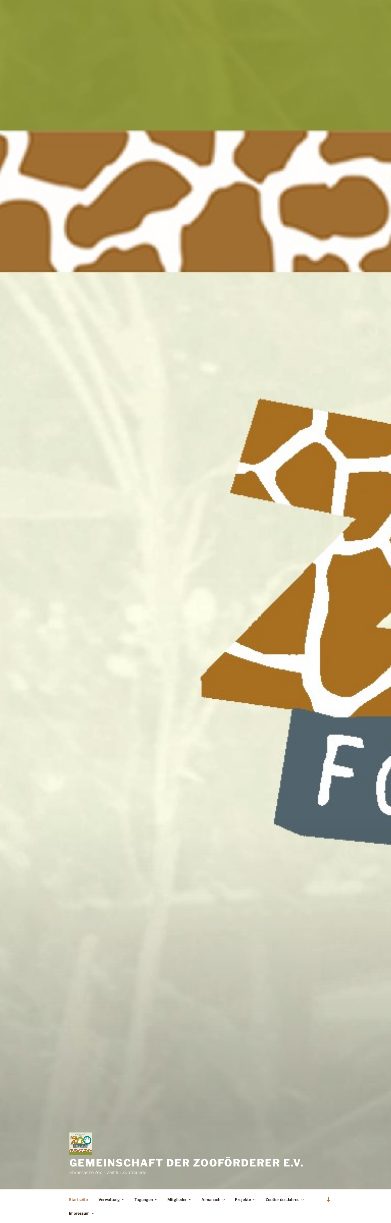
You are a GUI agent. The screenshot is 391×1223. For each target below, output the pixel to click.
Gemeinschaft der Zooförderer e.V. (186, 1163)
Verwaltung (111, 1199)
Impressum (82, 1213)
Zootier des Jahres (285, 1199)
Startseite (78, 1199)
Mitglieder (179, 1199)
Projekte (245, 1199)
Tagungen (146, 1199)
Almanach (213, 1199)
